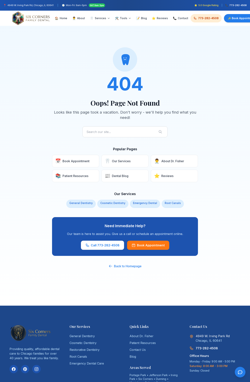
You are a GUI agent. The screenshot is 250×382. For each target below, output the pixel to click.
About (78, 18)
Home (61, 18)
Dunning (161, 378)
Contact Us (138, 350)
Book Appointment (148, 245)
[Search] (161, 132)
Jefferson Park (158, 375)
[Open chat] (240, 372)
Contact (180, 18)
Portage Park (138, 375)
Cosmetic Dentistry (112, 203)
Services (100, 18)
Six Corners (145, 378)
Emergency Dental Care (87, 363)
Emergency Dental (145, 203)
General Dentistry (81, 203)
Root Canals (173, 203)
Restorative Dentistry (85, 350)
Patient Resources (143, 343)
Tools (123, 18)
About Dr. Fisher (141, 336)
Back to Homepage (125, 266)
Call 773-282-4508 (102, 245)
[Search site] (125, 131)
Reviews (160, 18)
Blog (141, 18)
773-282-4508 (206, 18)
